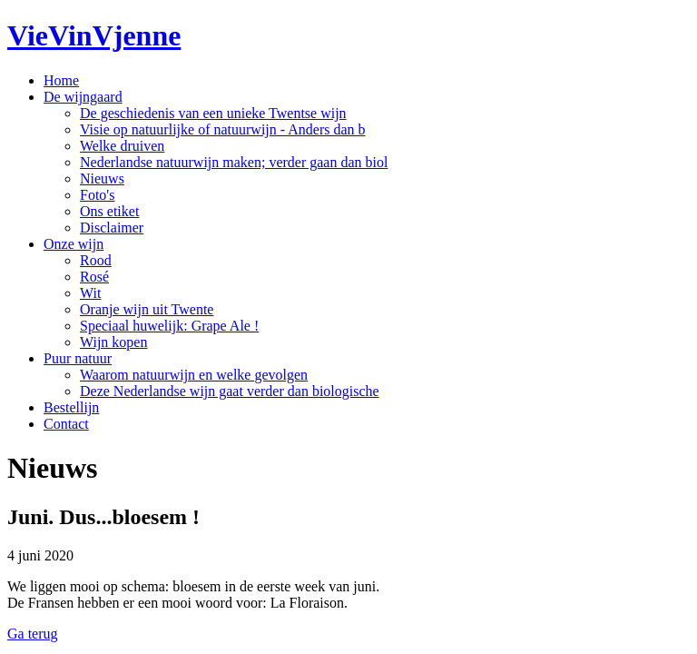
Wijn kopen (113, 342)
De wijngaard (83, 96)
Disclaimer (111, 227)
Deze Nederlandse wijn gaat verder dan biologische (229, 391)
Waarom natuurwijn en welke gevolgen (194, 374)
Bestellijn (71, 407)
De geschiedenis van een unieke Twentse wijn (213, 113)
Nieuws (102, 178)
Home (61, 80)
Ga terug (32, 633)
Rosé (94, 276)
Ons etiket (109, 211)
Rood (96, 260)
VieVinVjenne (94, 35)
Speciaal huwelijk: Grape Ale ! (169, 325)
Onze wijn (73, 244)
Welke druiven (122, 146)
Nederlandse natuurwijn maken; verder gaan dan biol (234, 162)
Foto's (97, 195)
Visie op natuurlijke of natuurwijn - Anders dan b (223, 129)
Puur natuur (78, 358)
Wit (90, 293)
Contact (66, 423)
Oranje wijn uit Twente (146, 309)
